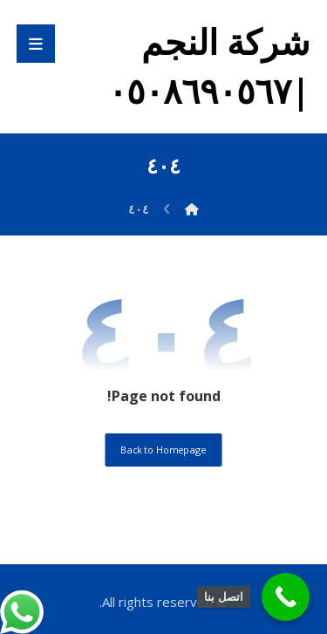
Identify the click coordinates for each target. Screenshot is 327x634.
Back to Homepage (163, 449)
